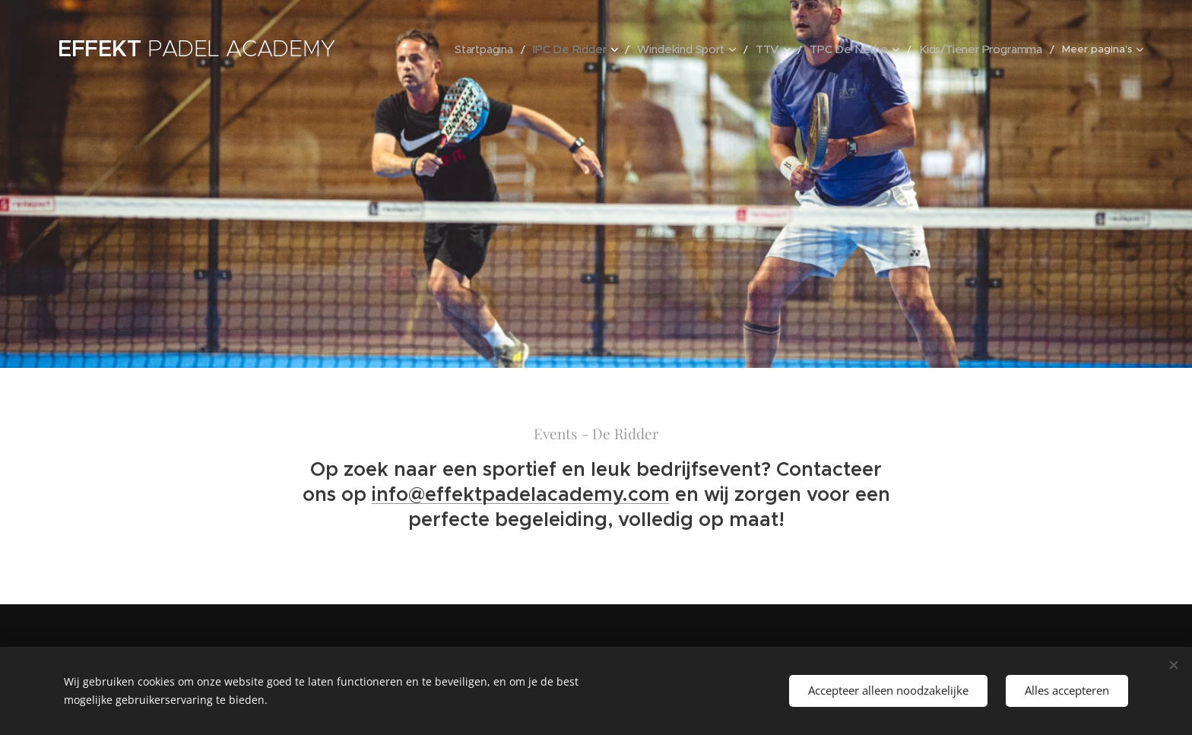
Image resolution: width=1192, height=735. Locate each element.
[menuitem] (506, 49)
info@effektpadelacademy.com (521, 493)
